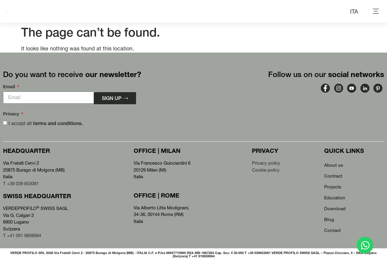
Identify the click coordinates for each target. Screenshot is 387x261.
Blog (329, 219)
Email (9, 86)
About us (333, 165)
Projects (332, 187)
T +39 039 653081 (21, 183)
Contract (333, 176)
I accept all (45, 123)
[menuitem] (354, 11)
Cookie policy (266, 170)
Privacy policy (266, 163)
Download (335, 208)
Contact (332, 230)
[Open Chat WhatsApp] (365, 245)
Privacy (12, 113)
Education (334, 198)
